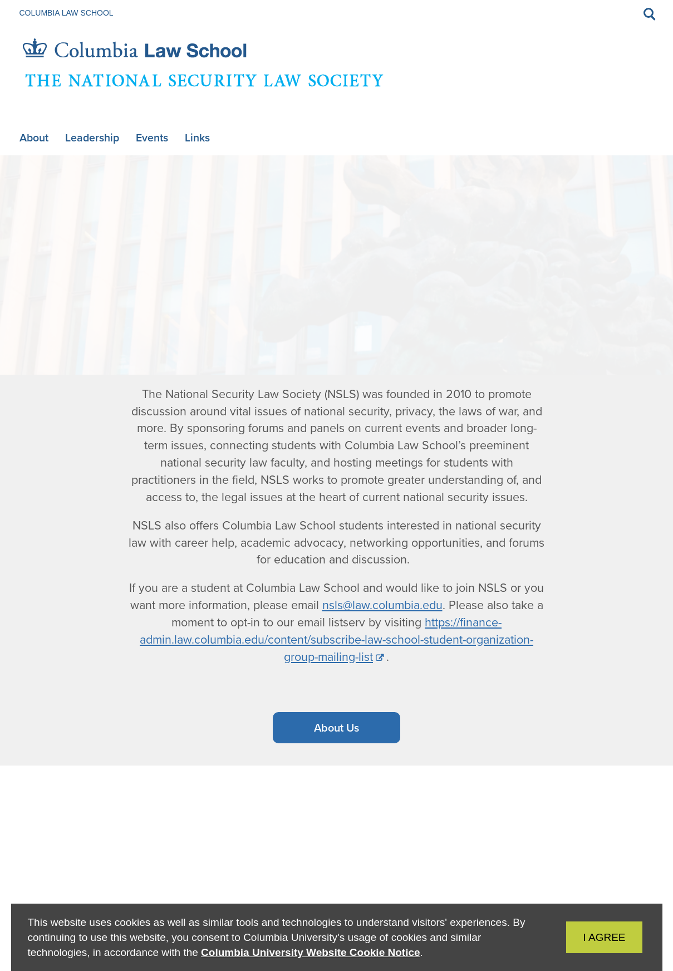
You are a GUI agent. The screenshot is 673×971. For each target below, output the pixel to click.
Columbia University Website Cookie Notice (310, 952)
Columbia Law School (66, 12)
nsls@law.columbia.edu (382, 605)
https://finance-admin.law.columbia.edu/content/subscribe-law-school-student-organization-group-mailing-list (336, 640)
